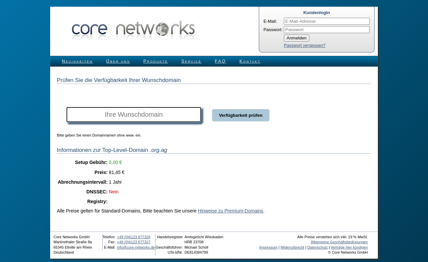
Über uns (118, 61)
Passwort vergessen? (304, 45)
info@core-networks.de (136, 247)
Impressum (268, 247)
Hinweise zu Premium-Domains (230, 210)
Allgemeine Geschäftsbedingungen (339, 242)
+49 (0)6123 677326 (133, 237)
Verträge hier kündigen (349, 247)
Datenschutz (317, 247)
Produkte (155, 61)
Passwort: (273, 29)
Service (191, 61)
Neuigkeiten (77, 61)
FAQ (220, 61)
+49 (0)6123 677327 (133, 242)
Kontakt (249, 61)
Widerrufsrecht (293, 247)
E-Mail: (270, 21)
